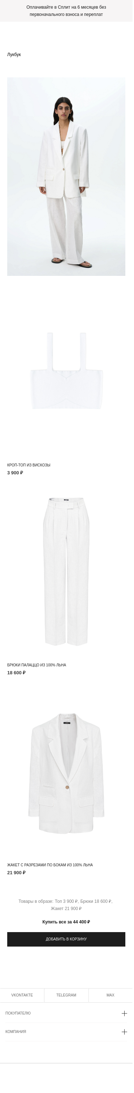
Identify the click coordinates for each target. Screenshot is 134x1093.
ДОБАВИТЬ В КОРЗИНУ (66, 939)
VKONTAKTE (22, 995)
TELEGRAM (66, 995)
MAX (110, 995)
